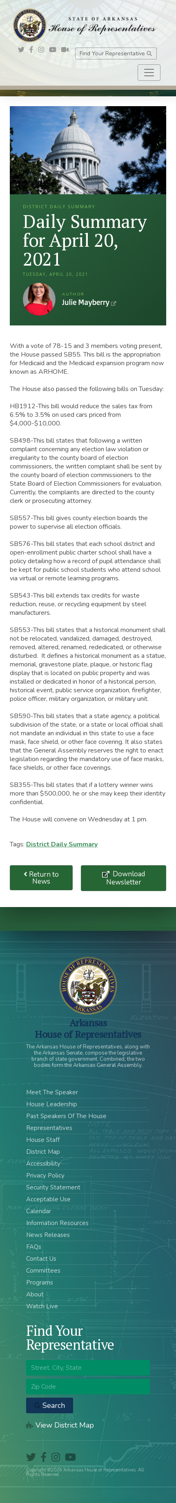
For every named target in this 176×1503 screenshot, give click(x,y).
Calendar (38, 1211)
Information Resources (57, 1223)
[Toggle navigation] (149, 72)
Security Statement (53, 1187)
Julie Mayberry (39, 299)
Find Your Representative (116, 53)
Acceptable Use (48, 1199)
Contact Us (41, 1259)
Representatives (49, 1128)
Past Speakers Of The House (66, 1116)
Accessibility (43, 1164)
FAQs (33, 1247)
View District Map (60, 1425)
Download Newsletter (125, 878)
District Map (43, 1152)
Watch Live (42, 1306)
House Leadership (51, 1104)
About (35, 1294)
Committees (43, 1271)
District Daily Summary (62, 844)
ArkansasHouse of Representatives (88, 1028)
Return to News (41, 878)
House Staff (43, 1140)
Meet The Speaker (52, 1092)
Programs (39, 1282)
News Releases (48, 1235)
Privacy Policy (45, 1175)
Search (49, 1405)
